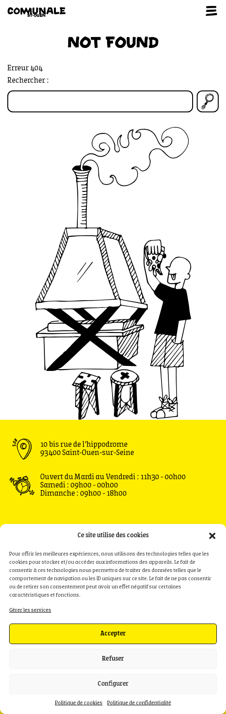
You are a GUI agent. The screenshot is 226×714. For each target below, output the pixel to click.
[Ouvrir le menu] (211, 11)
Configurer (113, 684)
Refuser (113, 659)
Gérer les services (30, 610)
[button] (212, 535)
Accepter (113, 633)
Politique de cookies (78, 703)
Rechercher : (28, 80)
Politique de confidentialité (139, 703)
